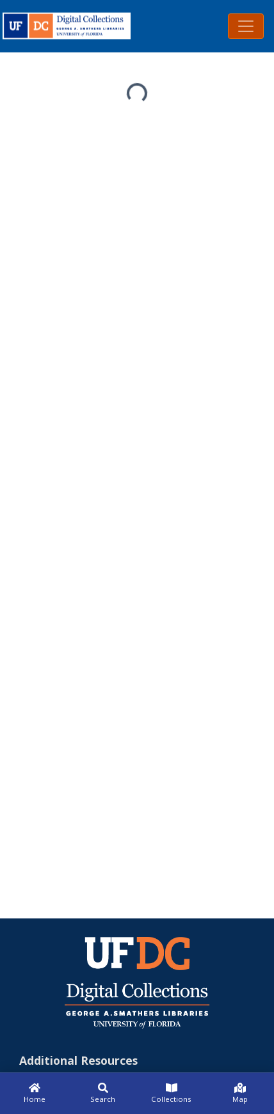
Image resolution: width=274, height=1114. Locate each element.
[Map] (240, 1093)
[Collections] (171, 1093)
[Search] (102, 1093)
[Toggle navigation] (246, 26)
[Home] (34, 1093)
